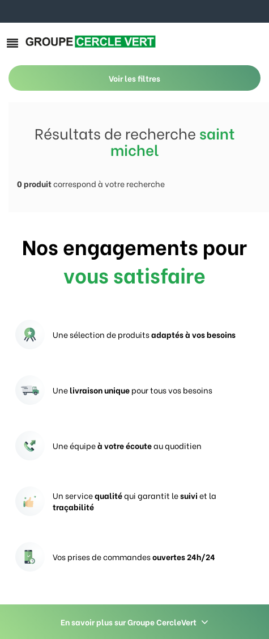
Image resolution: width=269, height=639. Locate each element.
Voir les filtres (134, 78)
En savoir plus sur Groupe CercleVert (134, 622)
